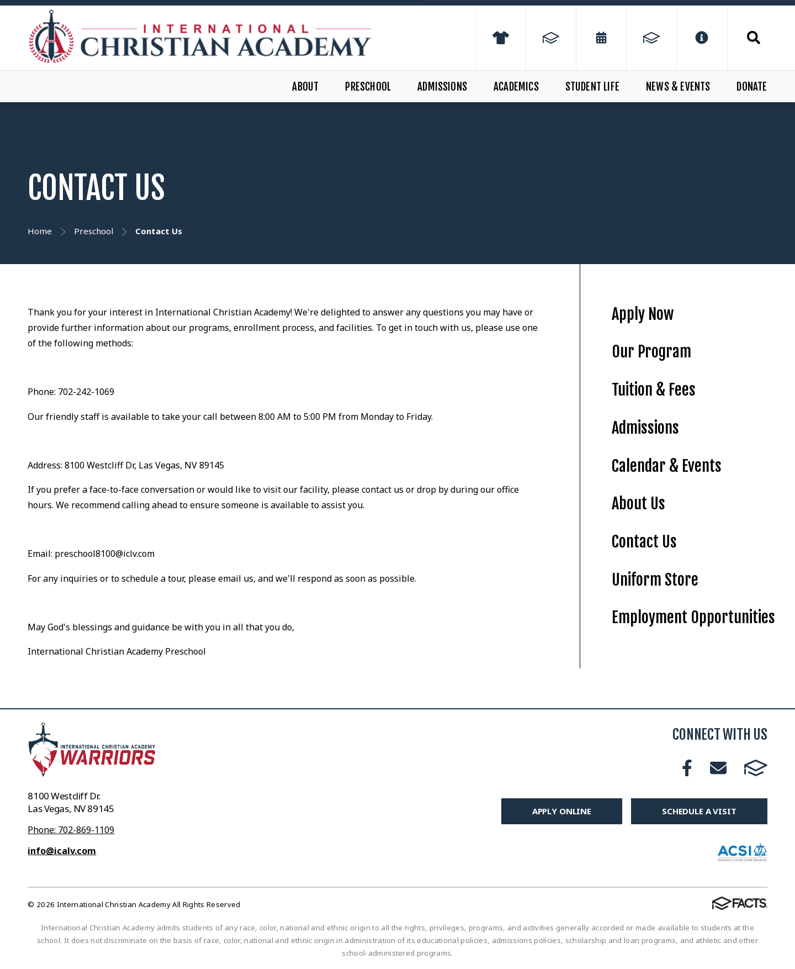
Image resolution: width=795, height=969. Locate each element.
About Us (638, 503)
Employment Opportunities (693, 617)
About (305, 86)
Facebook (687, 768)
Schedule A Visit (699, 811)
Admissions (442, 86)
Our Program (651, 351)
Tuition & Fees (654, 389)
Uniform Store (655, 579)
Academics (516, 86)
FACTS (755, 768)
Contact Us (644, 541)
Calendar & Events (667, 466)
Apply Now (643, 314)
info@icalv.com (62, 851)
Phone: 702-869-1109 (71, 830)
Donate (751, 86)
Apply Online (561, 811)
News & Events (678, 86)
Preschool (368, 86)
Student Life (592, 86)
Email (718, 768)
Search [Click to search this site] (753, 37)
